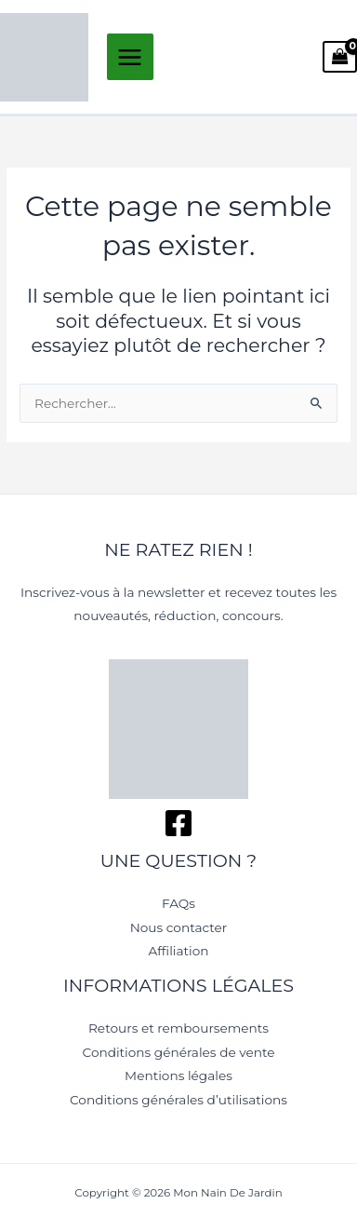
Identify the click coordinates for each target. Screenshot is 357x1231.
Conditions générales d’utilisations (178, 1099)
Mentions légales (178, 1075)
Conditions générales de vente (179, 1052)
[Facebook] (178, 823)
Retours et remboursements (178, 1028)
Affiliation (178, 950)
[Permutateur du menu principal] (130, 57)
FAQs (178, 903)
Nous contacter (179, 927)
